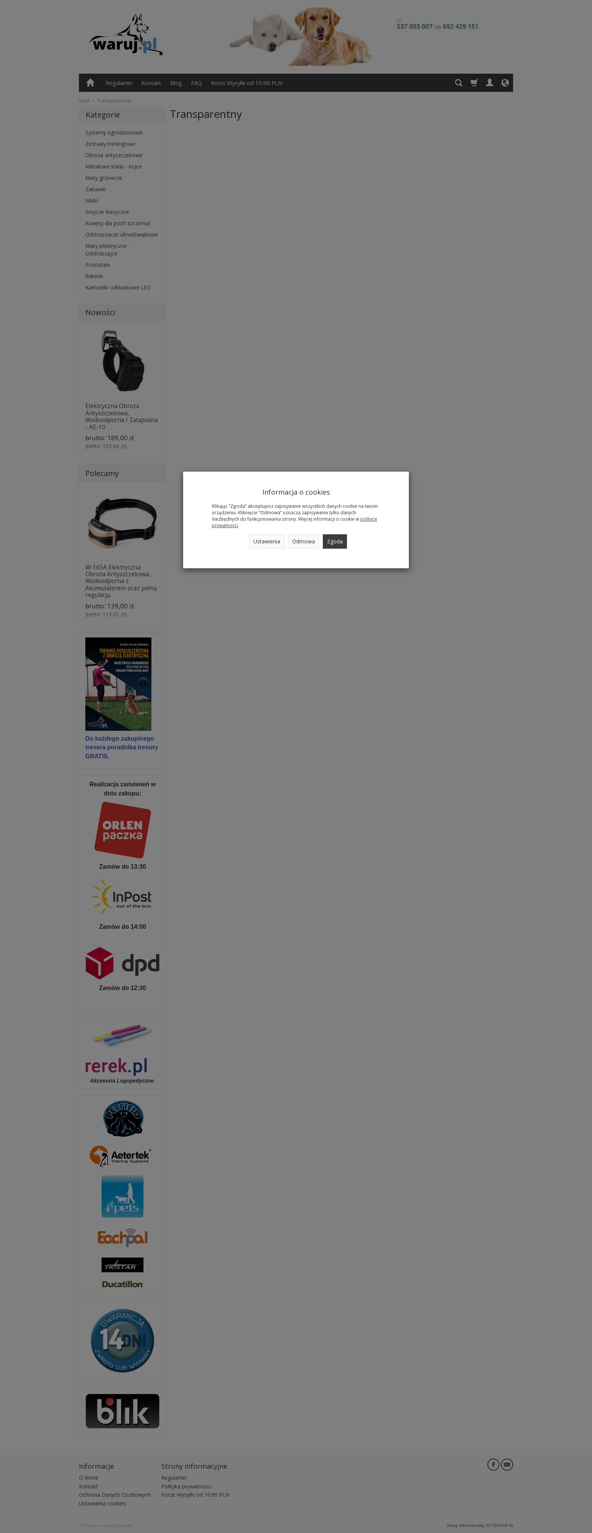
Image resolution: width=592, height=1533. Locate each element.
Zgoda (335, 541)
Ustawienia (266, 541)
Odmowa (303, 541)
